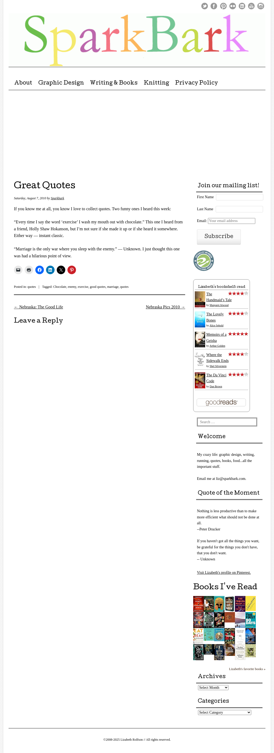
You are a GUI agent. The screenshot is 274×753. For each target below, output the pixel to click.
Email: (226, 221)
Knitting (156, 83)
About (23, 83)
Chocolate (59, 287)
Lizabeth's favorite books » (247, 669)
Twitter (204, 6)
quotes (32, 287)
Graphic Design (61, 83)
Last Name (205, 209)
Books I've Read (225, 587)
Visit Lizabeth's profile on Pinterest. (224, 573)
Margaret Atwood (219, 305)
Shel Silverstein (218, 366)
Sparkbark (57, 198)
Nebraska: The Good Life (38, 307)
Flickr (232, 6)
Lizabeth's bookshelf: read (221, 287)
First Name (205, 197)
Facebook (214, 6)
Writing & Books (114, 83)
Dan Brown (216, 386)
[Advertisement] (137, 132)
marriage (113, 287)
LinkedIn (242, 6)
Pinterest (223, 6)
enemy (72, 287)
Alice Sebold (216, 325)
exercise (83, 287)
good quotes (97, 287)
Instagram (260, 6)
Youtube (251, 6)
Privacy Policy (196, 83)
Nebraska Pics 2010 (165, 307)
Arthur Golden (217, 345)
